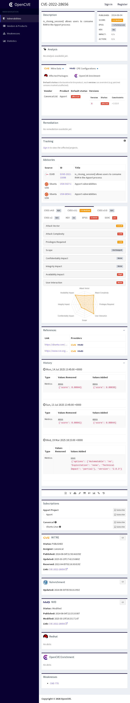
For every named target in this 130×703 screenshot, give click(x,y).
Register (122, 4)
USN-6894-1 (65, 194)
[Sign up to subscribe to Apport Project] (119, 510)
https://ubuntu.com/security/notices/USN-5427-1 (69, 344)
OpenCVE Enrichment (87, 75)
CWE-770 (54, 683)
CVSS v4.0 (52, 210)
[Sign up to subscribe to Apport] (119, 514)
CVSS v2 (52, 217)
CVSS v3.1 (79, 210)
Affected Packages (56, 75)
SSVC (111, 217)
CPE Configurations (84, 68)
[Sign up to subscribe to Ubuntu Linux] (119, 527)
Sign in (108, 4)
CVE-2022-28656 (54, 4)
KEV (71, 217)
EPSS (90, 217)
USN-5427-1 (65, 183)
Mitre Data (53, 68)
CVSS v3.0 (105, 210)
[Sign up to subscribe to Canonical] (119, 522)
